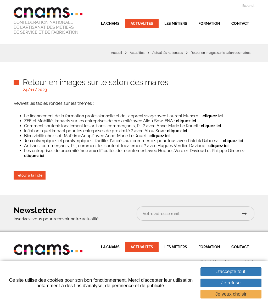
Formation (209, 23)
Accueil (116, 53)
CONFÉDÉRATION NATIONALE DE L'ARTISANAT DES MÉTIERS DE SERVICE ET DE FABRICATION (46, 27)
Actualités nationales (167, 53)
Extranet (248, 6)
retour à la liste (29, 175)
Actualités (142, 23)
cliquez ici (213, 115)
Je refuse (231, 282)
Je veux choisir (231, 294)
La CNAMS (110, 23)
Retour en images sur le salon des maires (220, 53)
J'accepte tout (230, 271)
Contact (240, 23)
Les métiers (175, 23)
